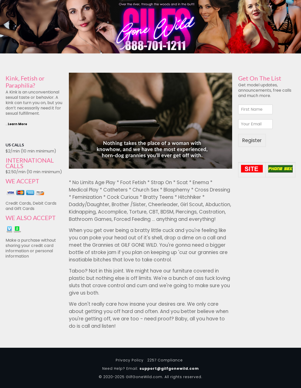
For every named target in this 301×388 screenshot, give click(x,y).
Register (252, 140)
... (16, 124)
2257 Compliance (165, 360)
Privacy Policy (130, 360)
